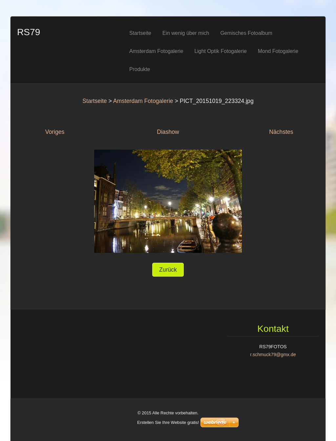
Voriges (55, 132)
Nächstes (281, 132)
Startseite (94, 101)
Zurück (168, 269)
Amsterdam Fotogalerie (143, 101)
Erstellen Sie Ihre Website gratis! (168, 422)
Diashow (168, 132)
